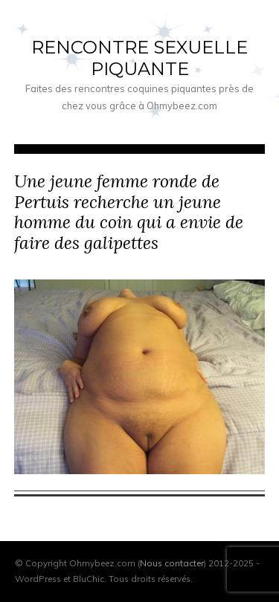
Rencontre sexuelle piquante (139, 58)
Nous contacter (172, 563)
